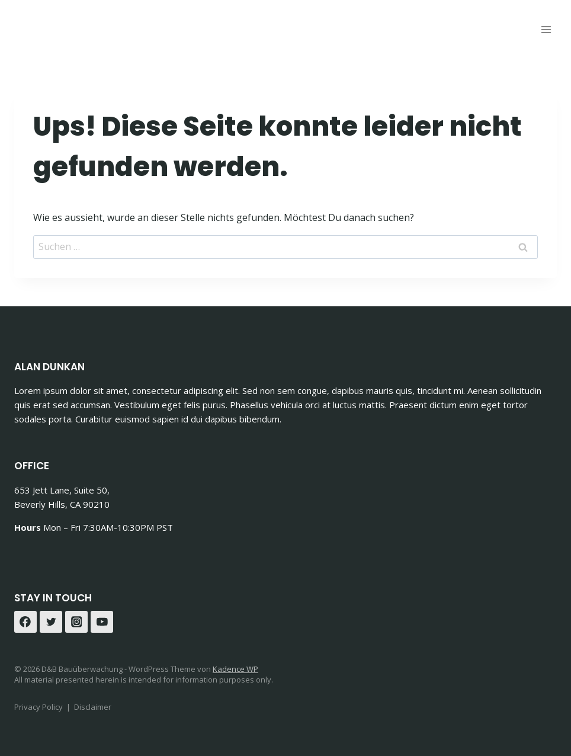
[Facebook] (25, 622)
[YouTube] (102, 622)
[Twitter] (51, 622)
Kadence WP (235, 669)
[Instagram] (76, 622)
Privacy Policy (38, 706)
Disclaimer (92, 706)
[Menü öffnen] (546, 29)
